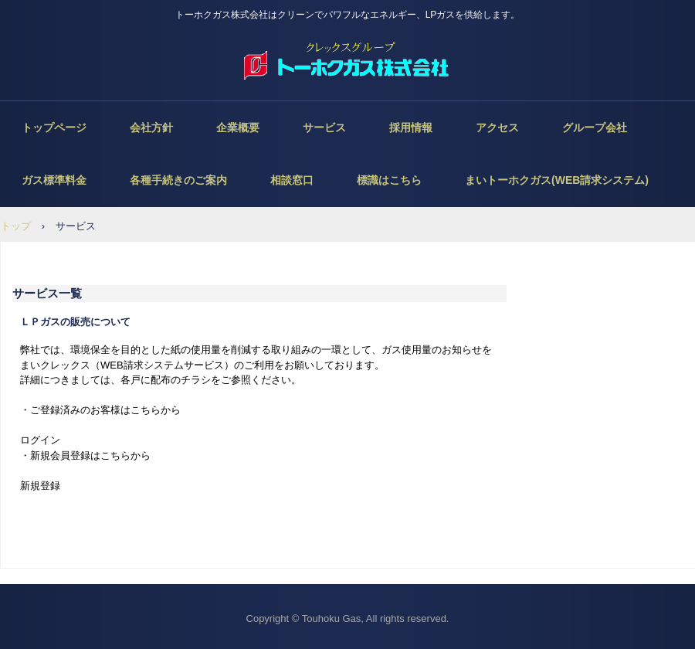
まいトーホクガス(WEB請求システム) (557, 180)
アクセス (497, 127)
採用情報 (410, 127)
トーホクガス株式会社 (347, 62)
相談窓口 (292, 180)
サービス (324, 127)
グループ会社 (594, 127)
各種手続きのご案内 (178, 180)
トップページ (54, 127)
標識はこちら (389, 180)
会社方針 (151, 127)
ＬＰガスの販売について (75, 322)
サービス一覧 (47, 293)
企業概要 (237, 127)
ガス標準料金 (54, 180)
